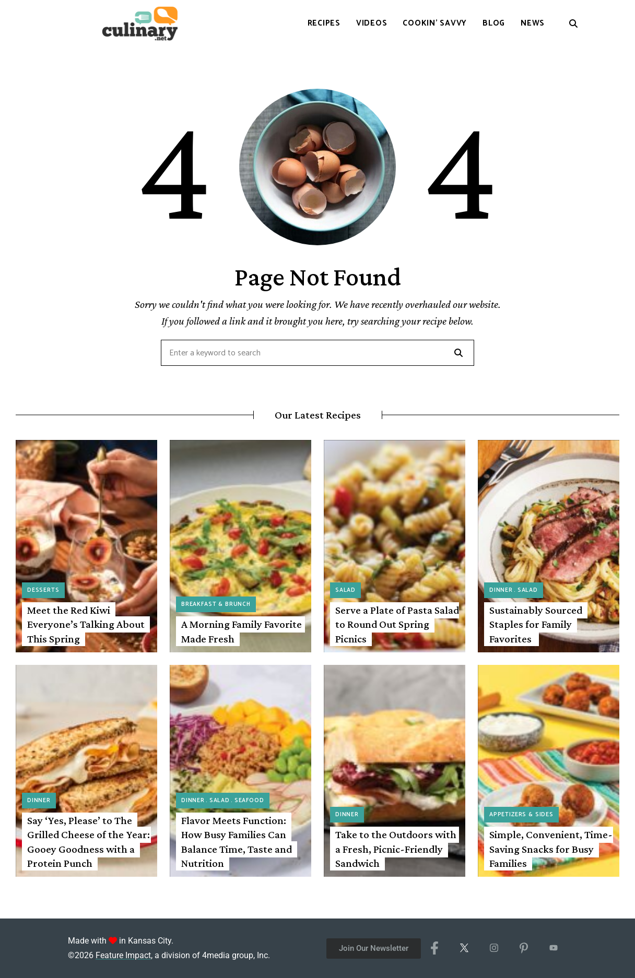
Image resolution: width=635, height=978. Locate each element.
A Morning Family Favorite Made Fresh (241, 631)
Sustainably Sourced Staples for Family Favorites (535, 624)
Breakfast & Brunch (216, 604)
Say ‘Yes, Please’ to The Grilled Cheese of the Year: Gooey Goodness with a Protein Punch (88, 841)
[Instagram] (494, 948)
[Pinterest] (523, 948)
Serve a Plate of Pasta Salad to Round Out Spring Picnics (397, 624)
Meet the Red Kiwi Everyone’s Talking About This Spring (86, 624)
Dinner (501, 590)
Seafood (249, 800)
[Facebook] (434, 948)
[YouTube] (553, 948)
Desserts (43, 590)
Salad (345, 590)
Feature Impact (123, 955)
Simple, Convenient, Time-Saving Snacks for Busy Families (551, 848)
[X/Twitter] (464, 948)
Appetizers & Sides (521, 814)
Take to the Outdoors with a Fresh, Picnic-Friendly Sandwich (395, 848)
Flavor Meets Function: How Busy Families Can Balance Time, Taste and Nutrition (236, 841)
